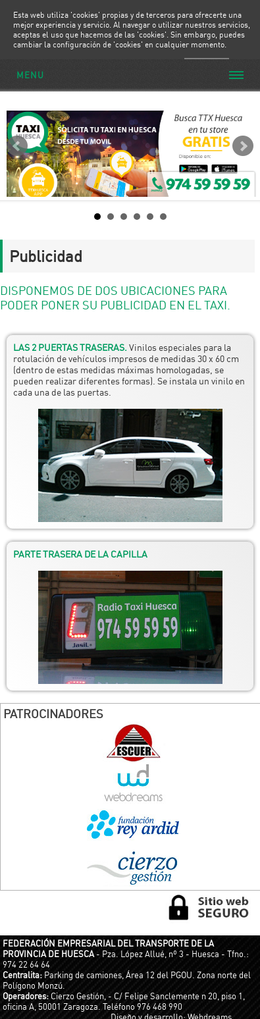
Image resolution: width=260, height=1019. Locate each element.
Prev (17, 146)
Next (242, 146)
